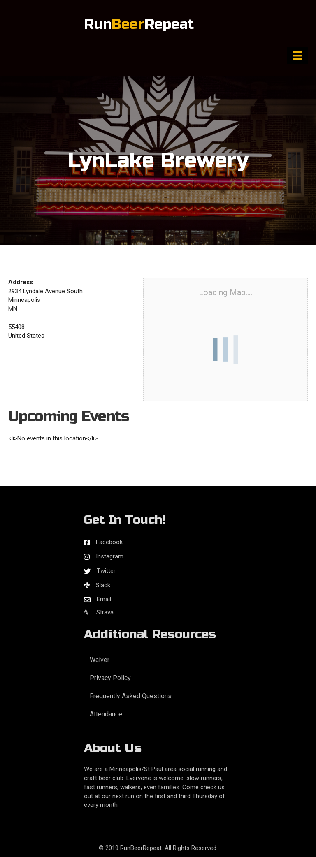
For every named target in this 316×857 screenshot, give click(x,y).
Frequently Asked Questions (131, 696)
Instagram (109, 556)
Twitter (106, 570)
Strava (99, 612)
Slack (103, 585)
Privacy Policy (110, 678)
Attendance (106, 714)
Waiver (99, 660)
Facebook (109, 542)
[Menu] (297, 55)
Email (104, 599)
